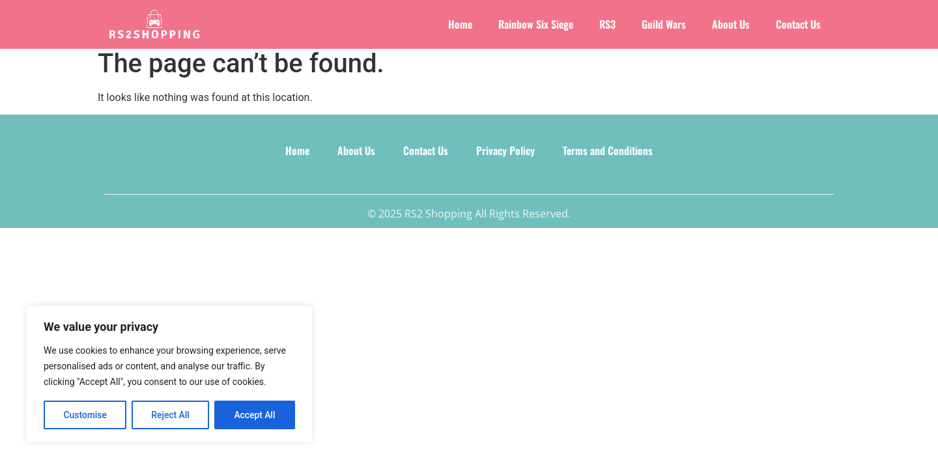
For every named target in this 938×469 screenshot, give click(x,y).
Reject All (170, 415)
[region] (169, 374)
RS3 (607, 24)
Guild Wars (664, 24)
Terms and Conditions (604, 156)
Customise (85, 415)
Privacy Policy (503, 156)
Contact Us (798, 24)
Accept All (255, 415)
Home (460, 24)
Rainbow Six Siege (535, 24)
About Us (731, 24)
